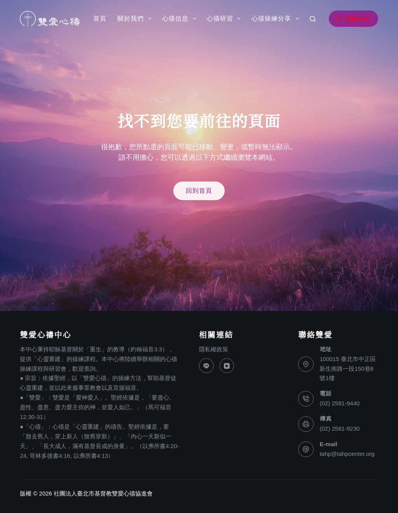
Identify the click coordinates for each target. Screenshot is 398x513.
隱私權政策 (213, 349)
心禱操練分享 (276, 18)
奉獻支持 (353, 18)
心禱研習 (225, 18)
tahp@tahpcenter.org (346, 453)
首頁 (99, 18)
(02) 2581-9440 (339, 403)
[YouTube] (227, 365)
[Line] (206, 365)
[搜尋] (313, 19)
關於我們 (135, 18)
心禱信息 (180, 18)
